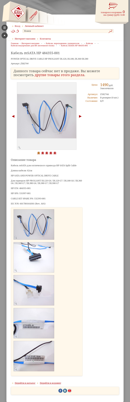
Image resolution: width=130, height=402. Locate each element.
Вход (17, 26)
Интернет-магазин (25, 38)
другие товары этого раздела (59, 75)
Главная (14, 44)
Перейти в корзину (50, 383)
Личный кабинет (34, 26)
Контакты (45, 38)
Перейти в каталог (25, 383)
